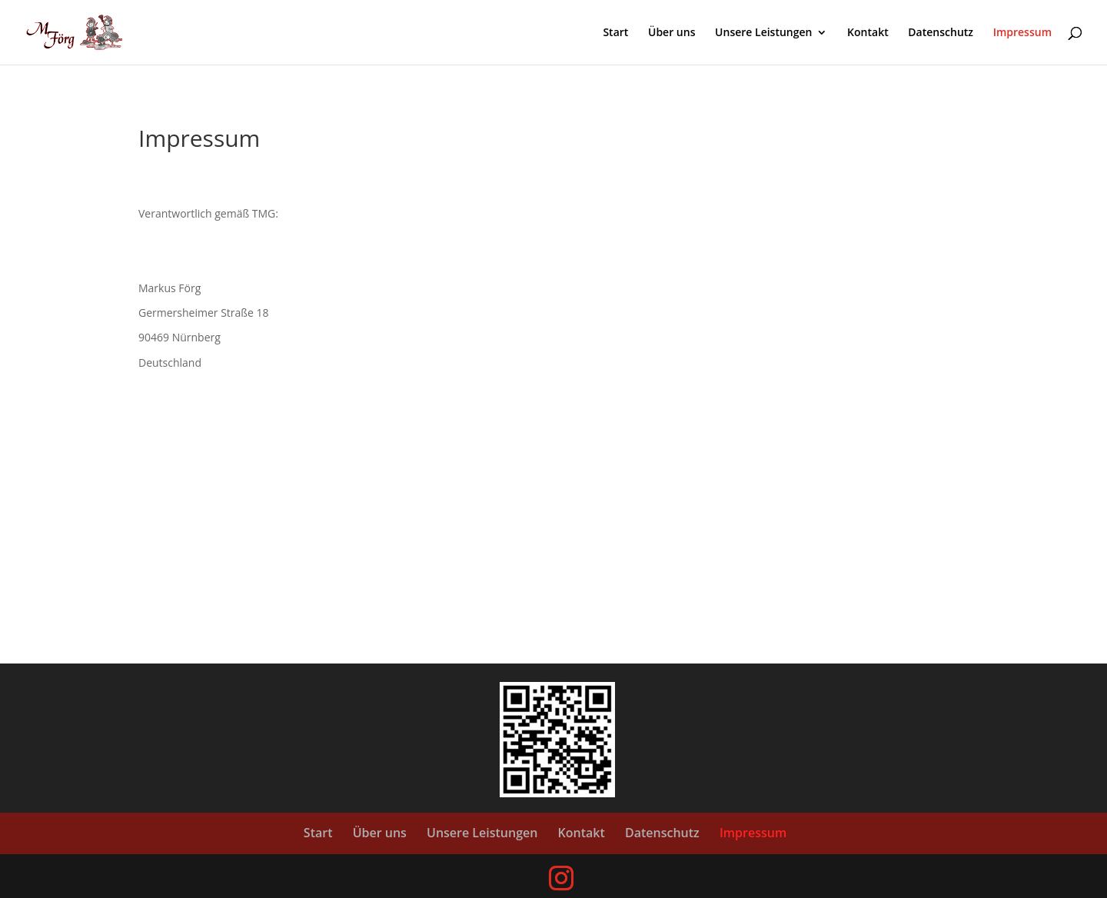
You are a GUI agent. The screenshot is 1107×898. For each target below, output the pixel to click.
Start (615, 33)
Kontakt (868, 33)
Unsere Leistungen (763, 33)
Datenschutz (940, 33)
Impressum (1022, 33)
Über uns (671, 33)
